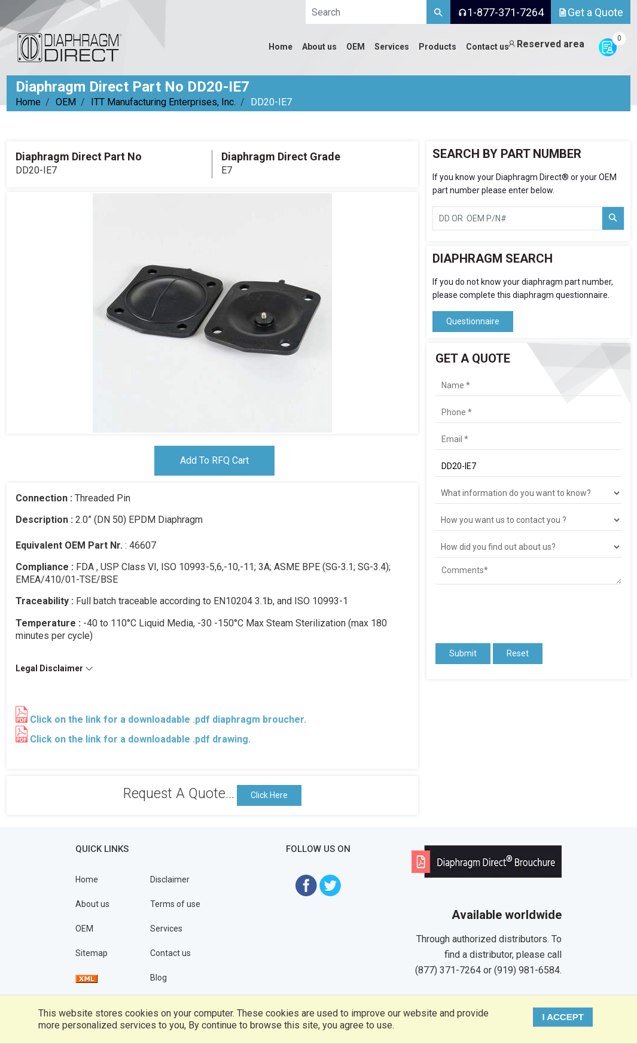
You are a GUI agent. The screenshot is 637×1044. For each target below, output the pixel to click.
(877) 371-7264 (448, 970)
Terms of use (175, 904)
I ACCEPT (562, 1017)
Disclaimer (170, 879)
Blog (158, 977)
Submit (463, 653)
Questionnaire (472, 321)
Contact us (170, 953)
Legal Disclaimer (54, 668)
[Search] (438, 12)
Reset (518, 653)
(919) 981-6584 (527, 970)
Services (166, 928)
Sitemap (91, 953)
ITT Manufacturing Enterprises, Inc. (163, 102)
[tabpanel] (212, 313)
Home (28, 102)
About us (92, 904)
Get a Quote (590, 12)
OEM (66, 102)
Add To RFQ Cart (214, 460)
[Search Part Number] (613, 218)
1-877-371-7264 (501, 12)
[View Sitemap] (86, 977)
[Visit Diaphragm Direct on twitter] (330, 884)
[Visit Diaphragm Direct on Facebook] (306, 884)
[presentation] (505, 608)
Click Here (269, 795)
